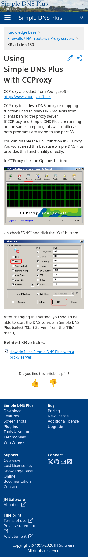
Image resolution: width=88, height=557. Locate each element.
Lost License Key (18, 465)
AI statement (18, 536)
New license (58, 416)
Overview (12, 460)
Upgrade (55, 426)
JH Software (64, 545)
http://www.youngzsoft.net (27, 96)
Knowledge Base (22, 32)
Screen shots (15, 421)
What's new (14, 442)
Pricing (54, 410)
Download (13, 410)
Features (11, 416)
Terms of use (18, 520)
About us (15, 504)
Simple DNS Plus (40, 17)
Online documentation (17, 479)
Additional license (63, 421)
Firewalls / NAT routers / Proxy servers (41, 38)
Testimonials (15, 437)
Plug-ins (11, 426)
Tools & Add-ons (18, 431)
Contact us (13, 486)
